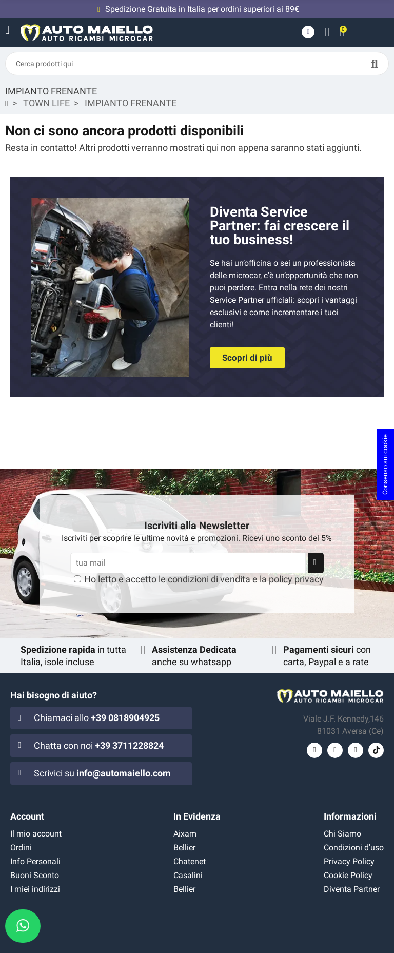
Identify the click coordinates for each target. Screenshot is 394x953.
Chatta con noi (99, 745)
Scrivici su (102, 773)
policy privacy (296, 579)
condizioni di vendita (209, 579)
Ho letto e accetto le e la (204, 579)
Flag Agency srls (302, 943)
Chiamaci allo (97, 717)
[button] (247, 357)
